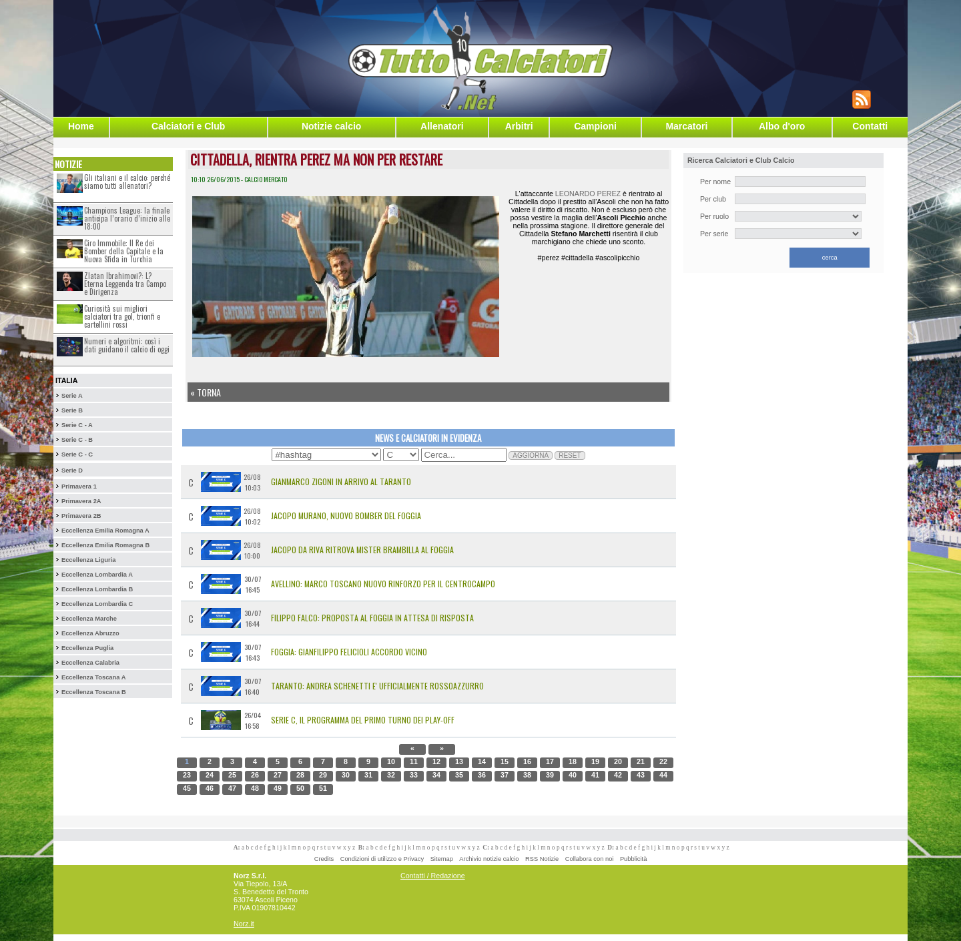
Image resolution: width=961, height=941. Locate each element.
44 (663, 775)
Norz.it (244, 924)
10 (391, 761)
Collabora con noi (589, 859)
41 (595, 775)
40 (573, 775)
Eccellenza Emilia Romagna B (105, 545)
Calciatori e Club (188, 126)
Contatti (870, 126)
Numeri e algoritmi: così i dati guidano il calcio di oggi (127, 345)
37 (505, 775)
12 (436, 761)
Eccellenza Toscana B (93, 692)
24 (210, 775)
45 (187, 788)
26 (255, 775)
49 (278, 788)
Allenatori (442, 126)
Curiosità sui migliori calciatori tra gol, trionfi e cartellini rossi (122, 316)
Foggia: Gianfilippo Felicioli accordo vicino (349, 651)
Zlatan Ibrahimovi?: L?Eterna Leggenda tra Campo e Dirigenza (125, 284)
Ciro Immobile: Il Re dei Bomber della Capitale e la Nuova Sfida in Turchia (124, 251)
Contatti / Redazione (432, 876)
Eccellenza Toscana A (93, 677)
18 (573, 761)
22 (663, 761)
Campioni (595, 126)
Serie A (72, 395)
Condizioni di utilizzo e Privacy (382, 859)
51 (323, 788)
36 (482, 775)
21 (641, 761)
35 (459, 775)
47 (232, 788)
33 (414, 775)
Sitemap (441, 859)
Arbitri (519, 126)
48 (255, 788)
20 (618, 761)
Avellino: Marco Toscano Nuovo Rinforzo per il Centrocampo (383, 583)
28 (300, 775)
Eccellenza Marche (89, 618)
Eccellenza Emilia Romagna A (105, 530)
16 (527, 761)
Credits (324, 859)
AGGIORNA (531, 455)
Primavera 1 (79, 486)
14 (482, 761)
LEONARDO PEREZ (588, 194)
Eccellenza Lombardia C (97, 604)
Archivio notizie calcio (489, 859)
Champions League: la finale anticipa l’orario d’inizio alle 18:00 (127, 218)
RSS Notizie (542, 859)
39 (550, 775)
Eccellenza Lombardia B (97, 589)
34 (436, 775)
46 (210, 788)
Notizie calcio (331, 126)
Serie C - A (77, 425)
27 (278, 775)
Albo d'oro (782, 126)
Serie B (72, 410)
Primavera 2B (81, 516)
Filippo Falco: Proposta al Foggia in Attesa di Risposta (372, 617)
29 (323, 775)
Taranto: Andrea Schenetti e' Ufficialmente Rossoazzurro (377, 685)
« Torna (205, 392)
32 (391, 775)
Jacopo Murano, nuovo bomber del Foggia (346, 515)
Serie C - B (77, 439)
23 (187, 775)
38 (527, 775)
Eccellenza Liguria (88, 560)
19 (595, 761)
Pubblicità (633, 859)
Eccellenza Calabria (90, 662)
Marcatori (686, 126)
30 (346, 775)
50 (300, 788)
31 (368, 775)
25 (232, 775)
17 (550, 761)
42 (618, 775)
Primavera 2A (81, 501)
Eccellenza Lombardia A (97, 574)
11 (414, 761)
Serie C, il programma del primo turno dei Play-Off (362, 719)
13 (459, 761)
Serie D (72, 470)
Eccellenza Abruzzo (90, 633)
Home (81, 126)
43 (641, 775)
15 (505, 761)
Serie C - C (77, 454)
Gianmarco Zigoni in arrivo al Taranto (341, 481)
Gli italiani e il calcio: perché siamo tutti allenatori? (127, 182)
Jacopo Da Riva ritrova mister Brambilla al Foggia (362, 549)
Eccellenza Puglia (87, 648)
